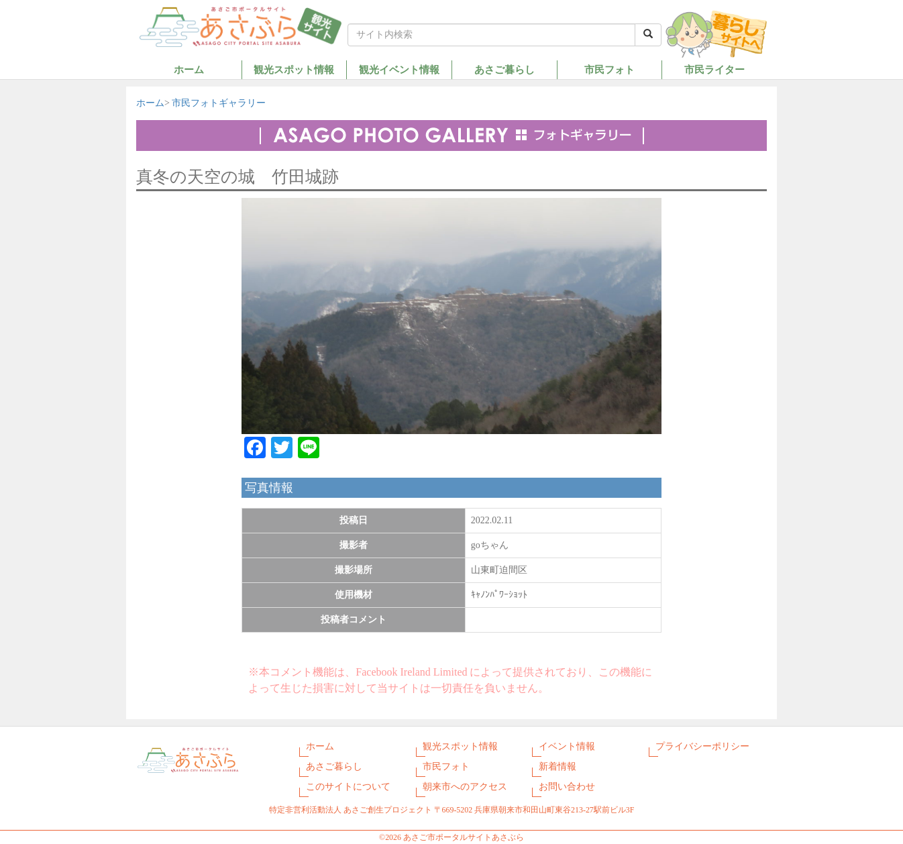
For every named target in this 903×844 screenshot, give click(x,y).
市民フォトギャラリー (219, 103)
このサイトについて (348, 787)
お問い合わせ (567, 787)
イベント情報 (567, 746)
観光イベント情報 (399, 69)
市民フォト (609, 69)
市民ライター (714, 69)
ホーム (189, 69)
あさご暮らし (504, 69)
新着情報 (557, 766)
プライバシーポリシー (702, 746)
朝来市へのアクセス (465, 787)
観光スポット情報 (294, 69)
